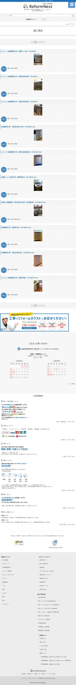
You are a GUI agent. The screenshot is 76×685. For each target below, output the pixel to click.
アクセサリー (5, 604)
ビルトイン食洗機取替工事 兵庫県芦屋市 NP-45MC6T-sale (19, 278)
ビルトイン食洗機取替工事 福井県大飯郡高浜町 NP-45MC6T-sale (21, 152)
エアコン (4, 593)
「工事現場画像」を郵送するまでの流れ (50, 664)
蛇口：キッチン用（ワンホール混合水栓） (49, 604)
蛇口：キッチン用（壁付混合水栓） (47, 601)
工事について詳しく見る (69, 456)
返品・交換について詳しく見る (67, 524)
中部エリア (44, 673)
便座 (3, 589)
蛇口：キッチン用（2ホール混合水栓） (48, 608)
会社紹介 (24, 673)
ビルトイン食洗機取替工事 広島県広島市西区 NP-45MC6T (19, 101)
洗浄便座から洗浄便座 (44, 626)
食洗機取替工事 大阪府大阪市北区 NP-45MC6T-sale (17, 252)
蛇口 (19, 219)
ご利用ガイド (43, 638)
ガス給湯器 (5, 560)
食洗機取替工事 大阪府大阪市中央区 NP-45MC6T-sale (18, 127)
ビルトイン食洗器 (6, 571)
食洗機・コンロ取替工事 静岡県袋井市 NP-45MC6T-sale (18, 177)
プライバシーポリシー (33, 678)
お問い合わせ (43, 589)
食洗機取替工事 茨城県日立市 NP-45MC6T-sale (16, 227)
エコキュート (5, 563)
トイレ (4, 585)
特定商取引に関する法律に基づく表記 (47, 678)
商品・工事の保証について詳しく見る (66, 421)
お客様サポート (44, 560)
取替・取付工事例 (12, 68)
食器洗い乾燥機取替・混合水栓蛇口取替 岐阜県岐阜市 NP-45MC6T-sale (23, 202)
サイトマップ (24, 678)
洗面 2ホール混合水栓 (43, 615)
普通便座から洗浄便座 (44, 630)
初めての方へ (43, 642)
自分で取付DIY (42, 597)
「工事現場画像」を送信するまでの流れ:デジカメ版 (53, 656)
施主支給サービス (44, 578)
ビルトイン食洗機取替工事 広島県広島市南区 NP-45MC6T (19, 76)
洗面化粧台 (5, 582)
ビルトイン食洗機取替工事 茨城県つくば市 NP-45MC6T (18, 51)
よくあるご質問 (44, 645)
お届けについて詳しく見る (68, 490)
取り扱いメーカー (44, 585)
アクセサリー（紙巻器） (44, 619)
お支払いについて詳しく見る (68, 439)
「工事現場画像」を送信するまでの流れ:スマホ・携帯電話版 (55, 660)
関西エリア (37, 673)
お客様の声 (42, 582)
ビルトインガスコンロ (8, 574)
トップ (67, 23)
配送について (43, 653)
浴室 (3, 596)
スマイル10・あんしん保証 (46, 571)
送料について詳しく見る (69, 508)
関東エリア (30, 673)
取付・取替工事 (44, 563)
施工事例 (42, 567)
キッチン (4, 578)
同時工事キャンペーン (45, 574)
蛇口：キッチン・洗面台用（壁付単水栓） (49, 612)
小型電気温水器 (6, 567)
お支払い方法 (43, 649)
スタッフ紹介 (52, 673)
